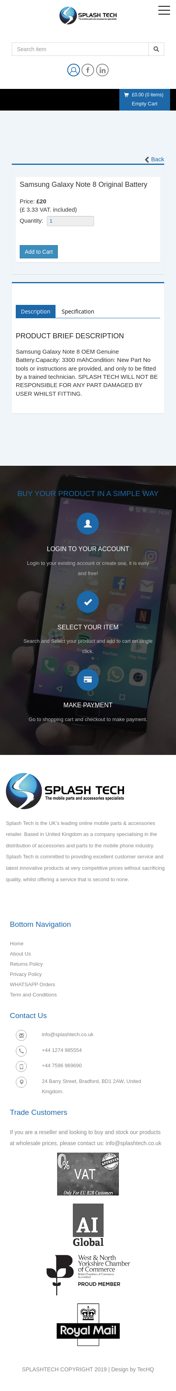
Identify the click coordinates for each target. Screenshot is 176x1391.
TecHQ (145, 1369)
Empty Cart (144, 104)
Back (153, 160)
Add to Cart (39, 252)
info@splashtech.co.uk (67, 1034)
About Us (20, 954)
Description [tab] (35, 311)
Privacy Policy (26, 974)
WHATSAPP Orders (32, 984)
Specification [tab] (78, 311)
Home (17, 943)
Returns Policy (26, 964)
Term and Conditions (33, 995)
